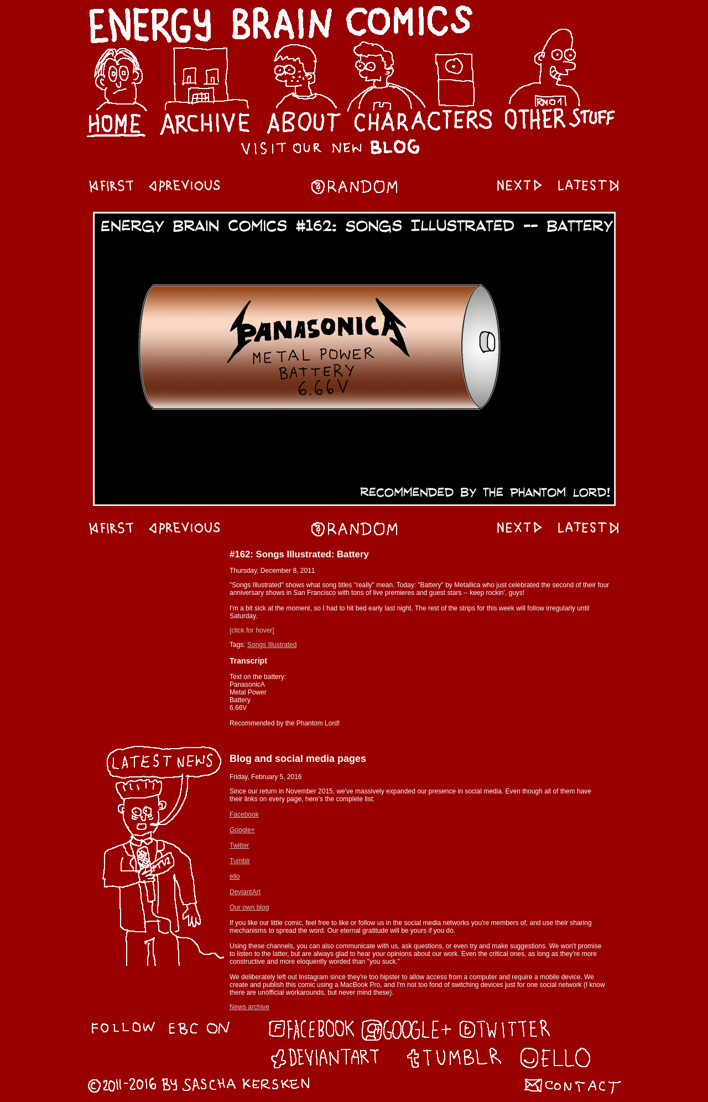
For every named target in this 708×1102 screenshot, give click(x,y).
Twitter (239, 845)
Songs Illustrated (271, 645)
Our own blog (249, 907)
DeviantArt (245, 892)
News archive (249, 1007)
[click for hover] (252, 630)
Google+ (242, 830)
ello (235, 876)
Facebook (244, 814)
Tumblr (240, 861)
